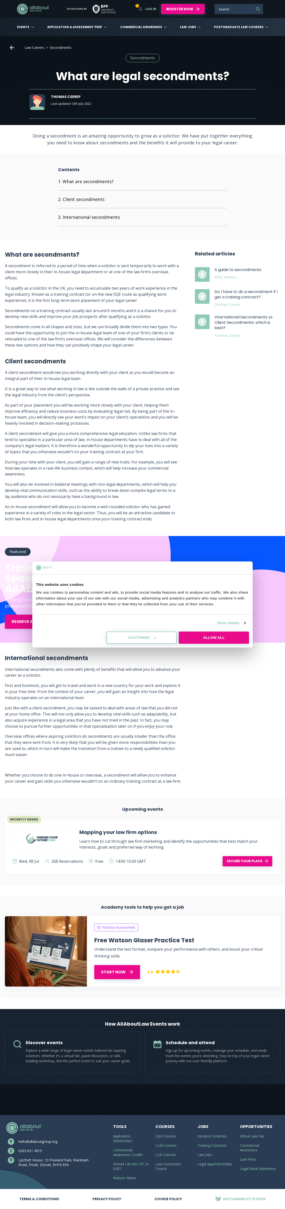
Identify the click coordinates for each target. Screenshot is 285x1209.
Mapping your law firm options (118, 832)
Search (258, 9)
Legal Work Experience (258, 1168)
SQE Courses (165, 1136)
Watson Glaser (124, 1178)
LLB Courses (165, 1154)
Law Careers (34, 47)
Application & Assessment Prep (74, 27)
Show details (228, 623)
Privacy (107, 1199)
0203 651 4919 (30, 1150)
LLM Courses (166, 1145)
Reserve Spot (30, 621)
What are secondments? (88, 181)
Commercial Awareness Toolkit (127, 1152)
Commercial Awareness (141, 27)
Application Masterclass (122, 1138)
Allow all (214, 637)
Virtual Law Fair (252, 1136)
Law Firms (248, 1159)
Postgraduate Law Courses (238, 27)
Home (12, 47)
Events (23, 27)
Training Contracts (212, 1145)
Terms (39, 1199)
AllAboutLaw (33, 9)
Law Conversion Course (168, 1166)
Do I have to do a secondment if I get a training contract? (246, 294)
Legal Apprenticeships (215, 1164)
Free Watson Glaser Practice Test (144, 940)
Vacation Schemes (212, 1136)
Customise (142, 637)
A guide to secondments (237, 270)
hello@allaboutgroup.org (37, 1141)
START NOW (117, 972)
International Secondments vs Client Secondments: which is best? (243, 322)
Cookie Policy (168, 1199)
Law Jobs (188, 27)
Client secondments (84, 199)
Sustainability (240, 1199)
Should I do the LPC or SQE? (131, 1166)
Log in (147, 9)
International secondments (91, 217)
